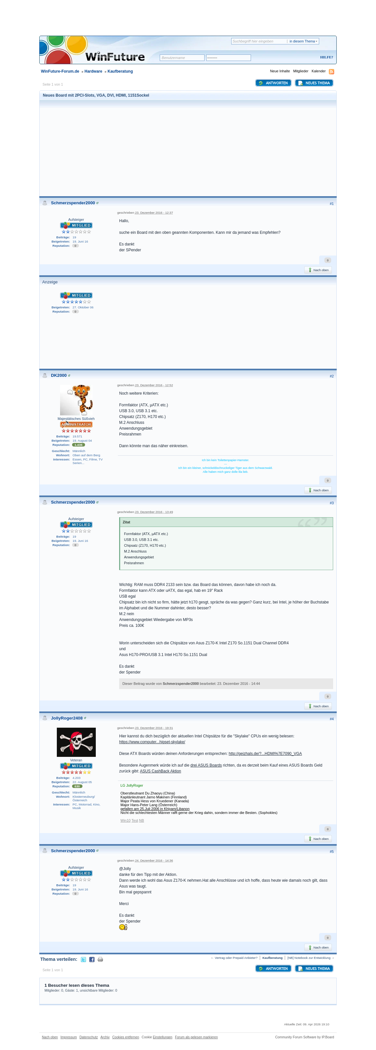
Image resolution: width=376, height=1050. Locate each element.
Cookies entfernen (125, 1037)
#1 (332, 204)
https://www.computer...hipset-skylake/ (152, 742)
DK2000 (59, 375)
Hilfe (325, 57)
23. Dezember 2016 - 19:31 (154, 728)
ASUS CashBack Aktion (160, 771)
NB (141, 820)
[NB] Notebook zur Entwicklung (308, 958)
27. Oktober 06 (83, 307)
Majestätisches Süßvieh (75, 419)
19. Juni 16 (80, 241)
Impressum (68, 1037)
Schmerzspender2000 (73, 202)
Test (135, 820)
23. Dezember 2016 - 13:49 (154, 512)
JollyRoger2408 (67, 718)
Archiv (104, 1037)
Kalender (319, 71)
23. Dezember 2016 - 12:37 (154, 212)
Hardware (93, 71)
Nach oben (318, 269)
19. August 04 (82, 440)
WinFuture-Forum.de (60, 71)
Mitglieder (300, 71)
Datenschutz (89, 1037)
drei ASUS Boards (206, 765)
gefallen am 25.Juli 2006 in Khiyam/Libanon (155, 809)
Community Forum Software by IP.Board (304, 1037)
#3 (332, 503)
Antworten (273, 83)
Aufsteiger (76, 219)
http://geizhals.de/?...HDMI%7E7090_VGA (265, 753)
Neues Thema (314, 83)
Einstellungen (162, 1037)
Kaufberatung (120, 71)
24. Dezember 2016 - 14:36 (154, 860)
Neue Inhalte (280, 71)
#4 (332, 719)
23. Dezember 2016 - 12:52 (154, 385)
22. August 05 (82, 782)
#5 (332, 851)
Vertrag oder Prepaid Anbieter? (236, 958)
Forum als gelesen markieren (196, 1037)
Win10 (125, 820)
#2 (332, 376)
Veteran (76, 760)
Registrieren (299, 57)
